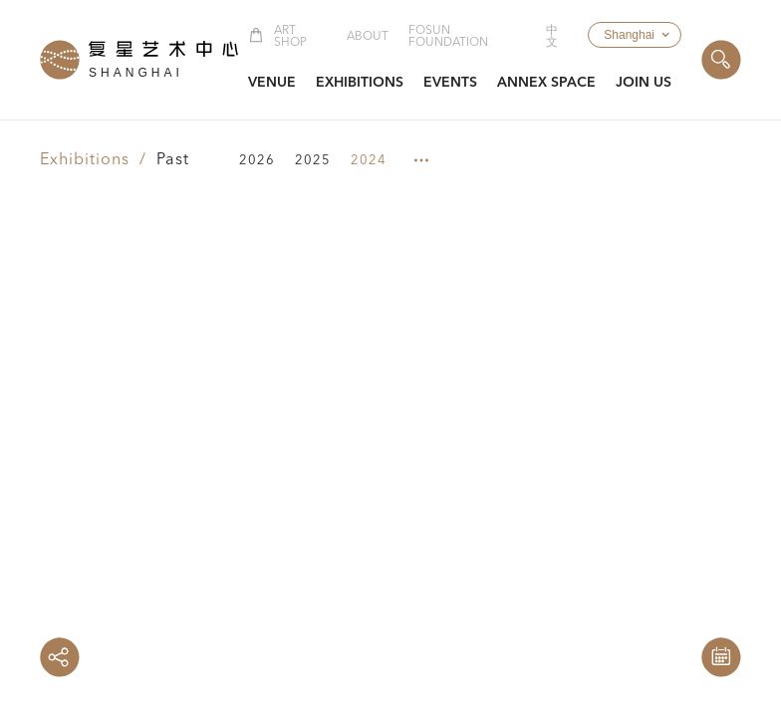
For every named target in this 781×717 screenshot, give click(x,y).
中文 (552, 37)
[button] (634, 35)
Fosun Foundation (448, 37)
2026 (257, 160)
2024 (369, 160)
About (368, 37)
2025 (313, 160)
